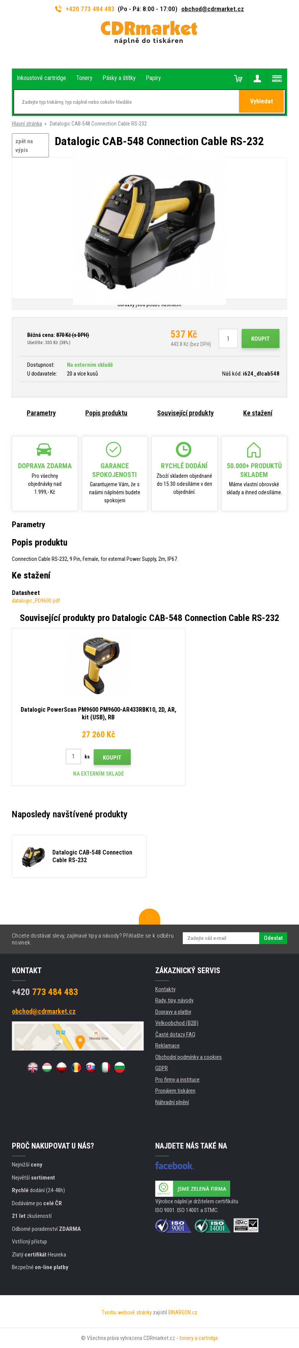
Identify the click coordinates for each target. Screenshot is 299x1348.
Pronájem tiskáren (175, 1090)
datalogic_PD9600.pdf (36, 601)
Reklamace (167, 1045)
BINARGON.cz (182, 1312)
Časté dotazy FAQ (175, 1034)
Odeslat (273, 938)
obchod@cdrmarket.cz (212, 9)
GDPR (161, 1068)
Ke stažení (257, 413)
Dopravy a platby (173, 1011)
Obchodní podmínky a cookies (188, 1057)
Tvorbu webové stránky (127, 1312)
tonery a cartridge (198, 1338)
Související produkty (185, 413)
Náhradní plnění (172, 1102)
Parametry (41, 413)
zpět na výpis (24, 146)
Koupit (260, 338)
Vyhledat (262, 102)
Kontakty (165, 989)
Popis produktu (106, 413)
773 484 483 (45, 992)
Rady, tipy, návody (174, 1000)
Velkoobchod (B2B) (176, 1023)
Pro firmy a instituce (177, 1079)
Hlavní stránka (27, 124)
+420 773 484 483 (85, 9)
